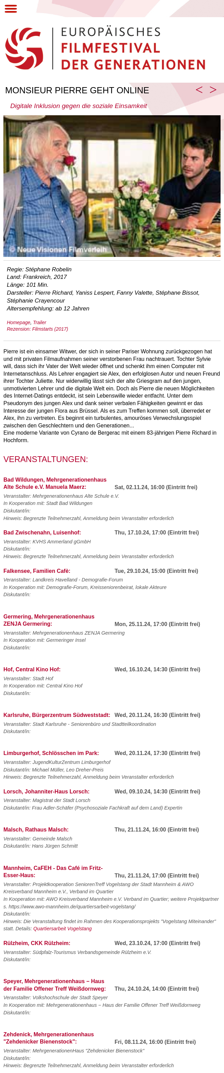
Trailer (39, 322)
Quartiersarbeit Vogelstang (62, 928)
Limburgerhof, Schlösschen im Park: (51, 753)
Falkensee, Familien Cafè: (37, 571)
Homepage (18, 322)
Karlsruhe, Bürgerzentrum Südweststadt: (56, 715)
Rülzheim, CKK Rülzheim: (37, 943)
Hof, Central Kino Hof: (32, 669)
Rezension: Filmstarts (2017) (37, 329)
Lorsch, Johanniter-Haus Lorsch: (46, 791)
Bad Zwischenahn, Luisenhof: (42, 532)
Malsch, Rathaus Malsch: (36, 830)
